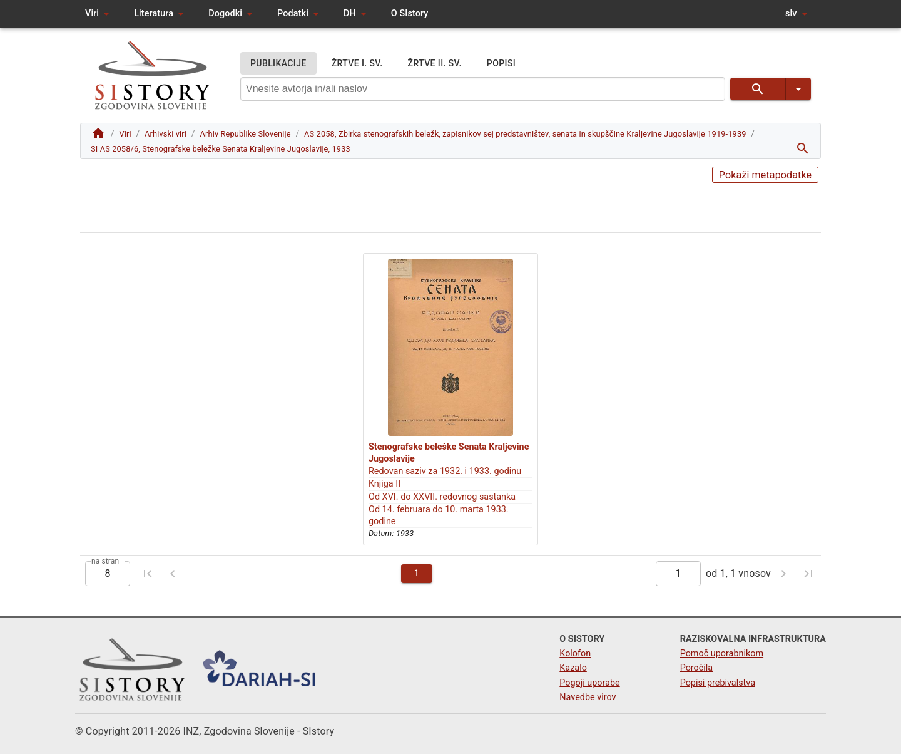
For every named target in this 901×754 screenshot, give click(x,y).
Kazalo (573, 668)
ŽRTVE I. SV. (357, 63)
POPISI (501, 63)
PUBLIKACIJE (278, 63)
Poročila (696, 668)
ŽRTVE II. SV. (435, 63)
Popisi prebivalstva (717, 683)
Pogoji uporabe (589, 683)
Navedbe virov (587, 697)
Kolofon (575, 653)
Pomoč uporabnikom (721, 653)
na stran (105, 560)
